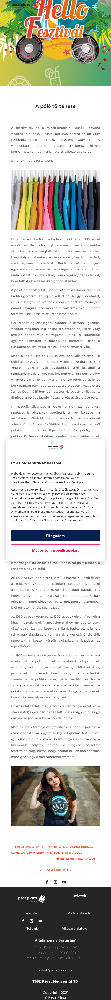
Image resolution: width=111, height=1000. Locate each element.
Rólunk (32, 928)
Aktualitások (79, 913)
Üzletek (79, 896)
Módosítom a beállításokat (55, 550)
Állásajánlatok (74, 928)
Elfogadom (55, 535)
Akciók (32, 913)
